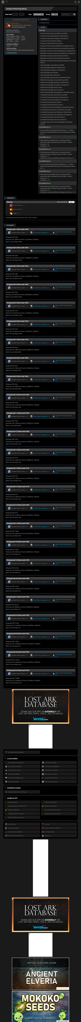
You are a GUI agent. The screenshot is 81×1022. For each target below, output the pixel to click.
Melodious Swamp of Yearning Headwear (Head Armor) (57, 51)
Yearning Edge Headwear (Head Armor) (52, 67)
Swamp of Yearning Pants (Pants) (50, 41)
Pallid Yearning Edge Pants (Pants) (51, 87)
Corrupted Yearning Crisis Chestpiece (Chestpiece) (56, 115)
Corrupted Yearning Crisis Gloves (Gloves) (53, 119)
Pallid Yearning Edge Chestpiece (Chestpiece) (54, 85)
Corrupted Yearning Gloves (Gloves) (51, 105)
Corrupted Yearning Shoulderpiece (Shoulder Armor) (57, 107)
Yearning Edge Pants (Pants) (49, 72)
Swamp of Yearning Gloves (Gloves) (51, 43)
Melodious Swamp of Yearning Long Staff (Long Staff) (57, 48)
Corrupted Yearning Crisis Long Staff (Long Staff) (55, 110)
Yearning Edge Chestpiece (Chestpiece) (52, 70)
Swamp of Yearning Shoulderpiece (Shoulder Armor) (57, 46)
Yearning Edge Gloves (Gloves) (50, 75)
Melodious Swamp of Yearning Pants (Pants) (54, 56)
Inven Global (13, 2)
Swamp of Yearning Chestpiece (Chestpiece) (54, 38)
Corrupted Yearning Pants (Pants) (50, 102)
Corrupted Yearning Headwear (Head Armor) (54, 97)
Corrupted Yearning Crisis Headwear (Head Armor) (56, 112)
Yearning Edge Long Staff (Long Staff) (52, 65)
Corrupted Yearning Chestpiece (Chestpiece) (54, 100)
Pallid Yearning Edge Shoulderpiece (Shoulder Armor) (57, 92)
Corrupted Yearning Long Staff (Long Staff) (53, 95)
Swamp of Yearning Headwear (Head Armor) (54, 36)
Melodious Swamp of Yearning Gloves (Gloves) (55, 58)
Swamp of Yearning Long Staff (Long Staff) (53, 33)
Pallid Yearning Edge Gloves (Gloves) (52, 90)
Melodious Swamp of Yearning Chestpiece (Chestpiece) (57, 53)
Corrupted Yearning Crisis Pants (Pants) (52, 117)
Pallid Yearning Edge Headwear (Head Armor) (54, 82)
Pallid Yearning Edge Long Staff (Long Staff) (54, 80)
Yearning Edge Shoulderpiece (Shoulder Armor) (55, 77)
